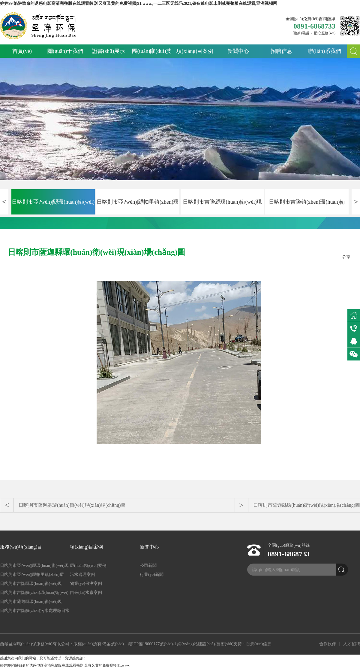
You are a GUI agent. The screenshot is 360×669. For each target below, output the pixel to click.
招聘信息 (281, 51)
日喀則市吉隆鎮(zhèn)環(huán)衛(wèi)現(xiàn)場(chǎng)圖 (307, 206)
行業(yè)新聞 (152, 574)
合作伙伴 (327, 644)
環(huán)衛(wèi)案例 (88, 565)
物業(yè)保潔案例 (86, 583)
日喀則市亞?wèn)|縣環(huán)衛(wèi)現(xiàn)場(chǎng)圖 (53, 206)
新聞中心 (238, 51)
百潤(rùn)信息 (258, 644)
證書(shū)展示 (108, 51)
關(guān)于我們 (65, 51)
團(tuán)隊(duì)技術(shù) (152, 53)
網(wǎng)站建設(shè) (196, 644)
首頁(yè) (22, 51)
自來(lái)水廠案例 (86, 592)
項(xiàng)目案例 (195, 51)
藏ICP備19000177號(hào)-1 (152, 644)
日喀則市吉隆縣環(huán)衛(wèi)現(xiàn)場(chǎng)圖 (222, 206)
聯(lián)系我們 (324, 51)
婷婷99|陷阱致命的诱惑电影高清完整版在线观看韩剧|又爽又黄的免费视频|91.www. (65, 665)
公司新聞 (148, 565)
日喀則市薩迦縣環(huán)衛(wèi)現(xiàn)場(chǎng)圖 (72, 505)
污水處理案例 (82, 574)
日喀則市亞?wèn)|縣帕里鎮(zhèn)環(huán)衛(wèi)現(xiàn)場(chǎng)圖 (138, 206)
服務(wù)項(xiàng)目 (21, 546)
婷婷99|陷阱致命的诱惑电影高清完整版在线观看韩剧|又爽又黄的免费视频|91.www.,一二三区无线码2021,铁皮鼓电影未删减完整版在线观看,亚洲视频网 (138, 3)
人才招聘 (351, 644)
